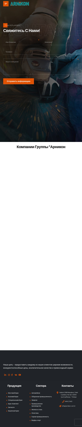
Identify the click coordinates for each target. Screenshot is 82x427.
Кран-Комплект (13, 404)
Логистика (34, 413)
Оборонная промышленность (41, 397)
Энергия (34, 400)
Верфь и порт (36, 420)
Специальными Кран (15, 400)
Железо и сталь (36, 410)
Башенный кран (13, 411)
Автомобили (35, 393)
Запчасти (11, 407)
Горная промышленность (40, 417)
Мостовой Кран (13, 393)
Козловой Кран (13, 397)
